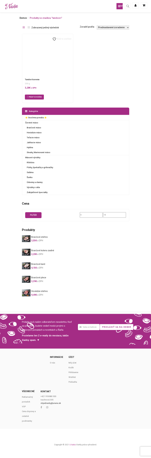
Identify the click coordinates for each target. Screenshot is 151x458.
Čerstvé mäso (31, 123)
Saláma (30, 172)
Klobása (30, 162)
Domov (23, 18)
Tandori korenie (32, 79)
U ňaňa (73, 444)
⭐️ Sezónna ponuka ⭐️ (36, 117)
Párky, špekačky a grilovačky (40, 167)
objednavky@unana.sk (51, 403)
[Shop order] (113, 27)
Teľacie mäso (33, 137)
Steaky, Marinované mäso (38, 152)
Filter (33, 215)
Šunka (29, 177)
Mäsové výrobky (32, 157)
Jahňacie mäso (34, 142)
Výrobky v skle (33, 187)
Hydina (30, 147)
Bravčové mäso (34, 127)
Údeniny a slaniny (34, 182)
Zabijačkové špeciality (37, 192)
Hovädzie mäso (34, 132)
